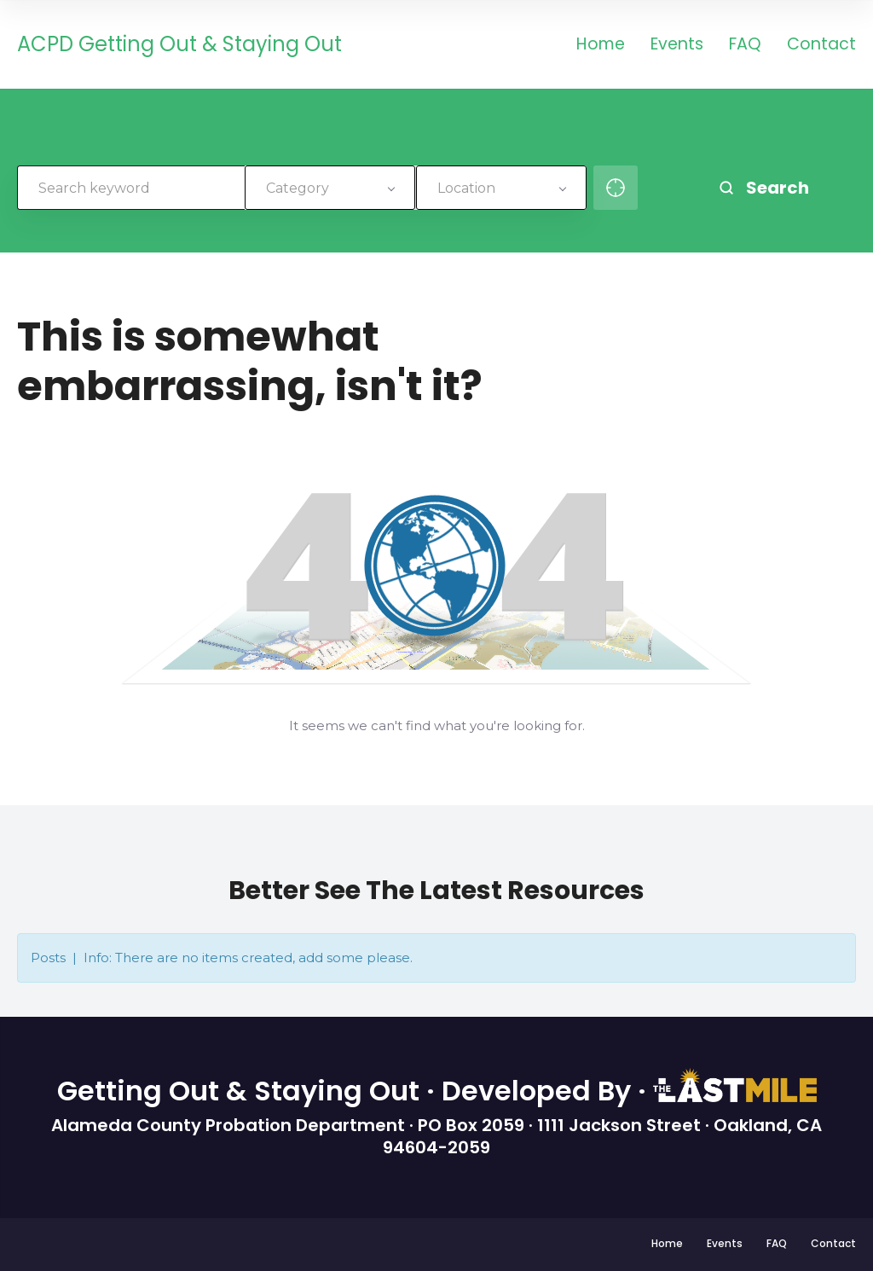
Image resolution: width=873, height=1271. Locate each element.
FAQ (745, 45)
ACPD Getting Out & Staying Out (179, 44)
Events (676, 45)
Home (600, 45)
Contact (821, 45)
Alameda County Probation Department (230, 1125)
